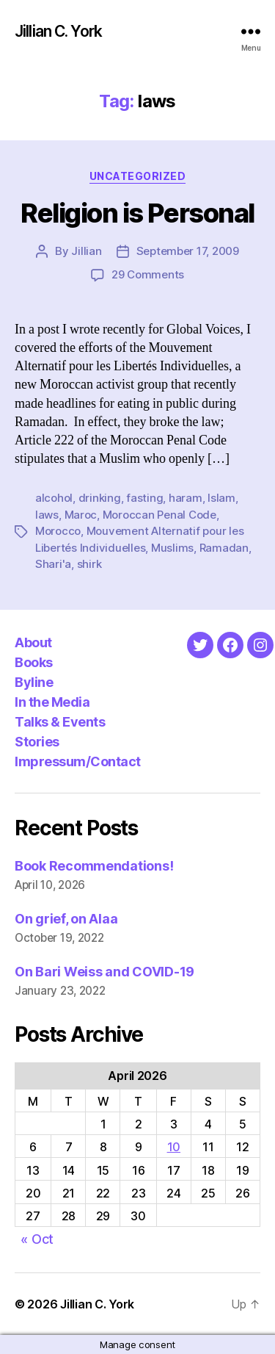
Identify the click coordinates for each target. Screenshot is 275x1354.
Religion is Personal (137, 213)
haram (185, 498)
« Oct (37, 1239)
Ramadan (224, 548)
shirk (89, 564)
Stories (37, 741)
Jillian (86, 251)
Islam (221, 498)
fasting (144, 498)
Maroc (81, 515)
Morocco (58, 531)
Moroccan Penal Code (159, 515)
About (33, 642)
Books (34, 662)
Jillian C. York (58, 31)
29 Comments (147, 274)
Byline (34, 682)
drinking (99, 498)
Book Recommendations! (94, 866)
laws (47, 515)
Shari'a (53, 564)
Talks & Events (60, 722)
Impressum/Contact (78, 761)
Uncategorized (137, 176)
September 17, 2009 (187, 251)
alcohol (54, 498)
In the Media (52, 702)
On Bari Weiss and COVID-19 (104, 971)
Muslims (172, 548)
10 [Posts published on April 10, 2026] (173, 1146)
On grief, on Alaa (66, 918)
